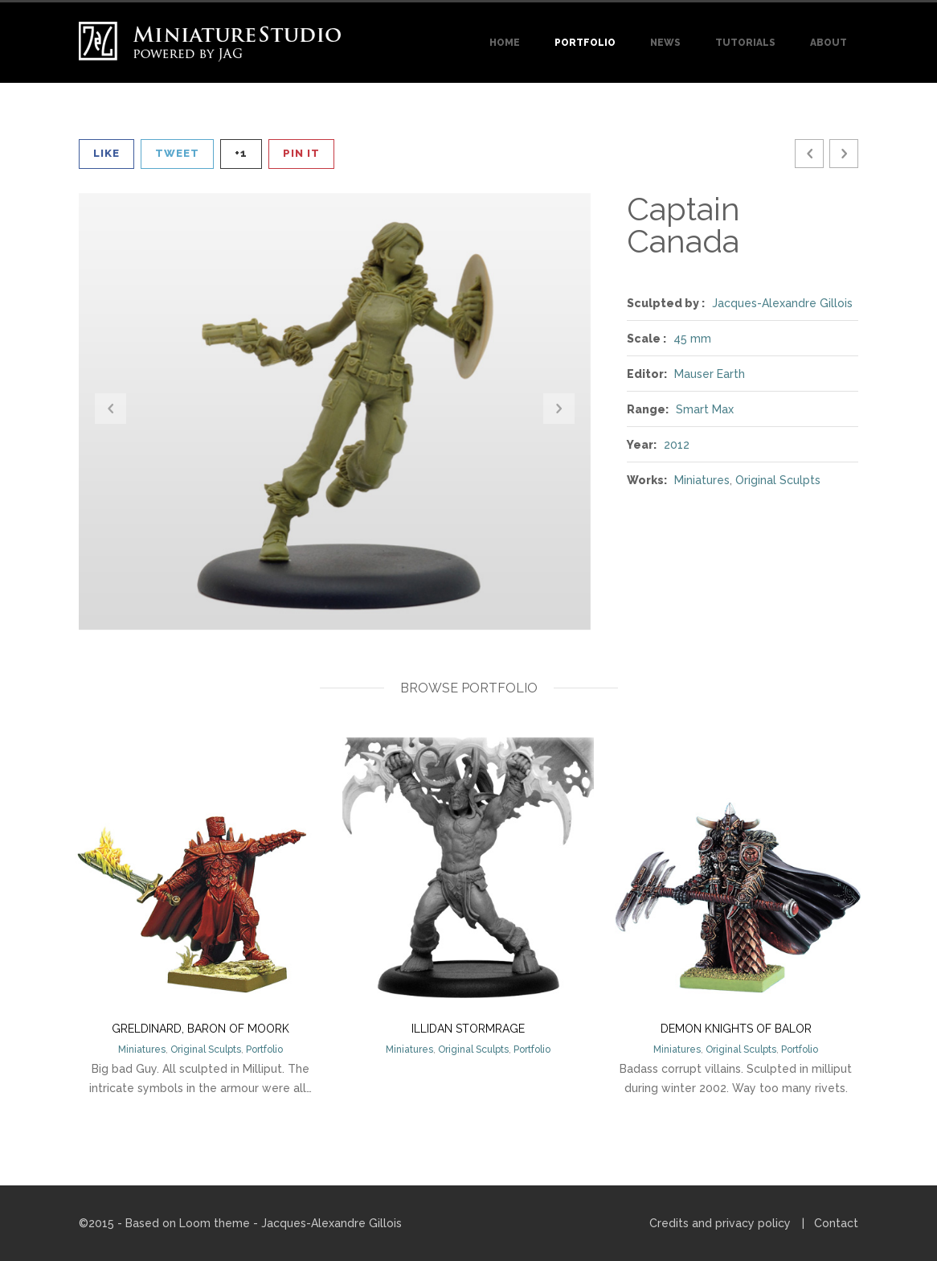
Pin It (301, 153)
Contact (836, 1223)
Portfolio (585, 42)
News (665, 42)
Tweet (177, 153)
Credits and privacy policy (720, 1223)
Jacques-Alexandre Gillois (782, 303)
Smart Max (705, 409)
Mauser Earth (709, 374)
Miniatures (702, 480)
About (828, 42)
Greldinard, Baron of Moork (200, 1028)
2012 (676, 444)
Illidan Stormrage (468, 1028)
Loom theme (214, 1223)
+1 (241, 153)
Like (106, 153)
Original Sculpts (777, 480)
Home (504, 42)
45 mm (692, 338)
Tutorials (745, 42)
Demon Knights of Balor (736, 1028)
